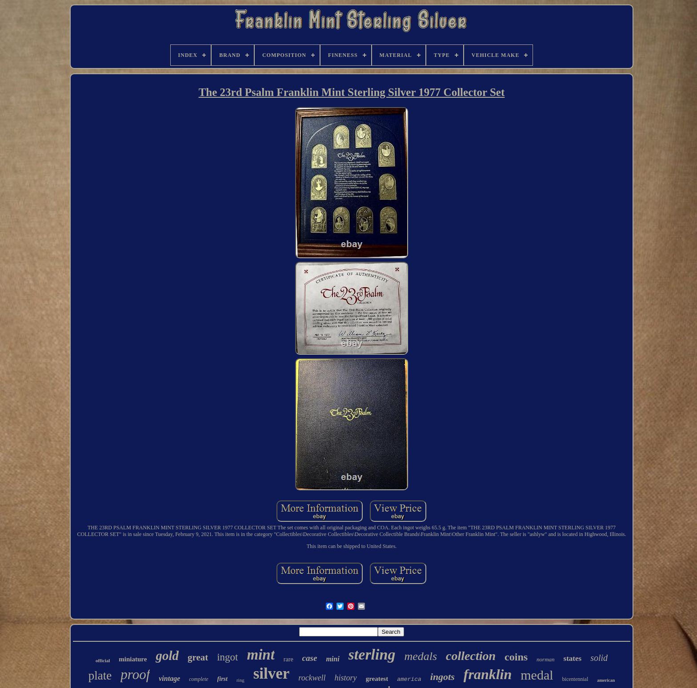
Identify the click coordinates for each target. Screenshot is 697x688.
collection (471, 656)
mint (260, 655)
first (222, 679)
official (103, 660)
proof (135, 674)
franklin (488, 674)
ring (240, 680)
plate (100, 675)
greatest (377, 678)
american (606, 680)
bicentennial (575, 679)
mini (332, 659)
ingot (227, 657)
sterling (372, 654)
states (573, 658)
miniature (133, 659)
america (409, 679)
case (309, 658)
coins (516, 657)
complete (198, 679)
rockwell (311, 677)
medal (537, 675)
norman (545, 659)
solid (599, 658)
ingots (442, 676)
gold (167, 655)
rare (288, 659)
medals (420, 656)
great (198, 657)
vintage (169, 678)
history (346, 677)
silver (271, 673)
